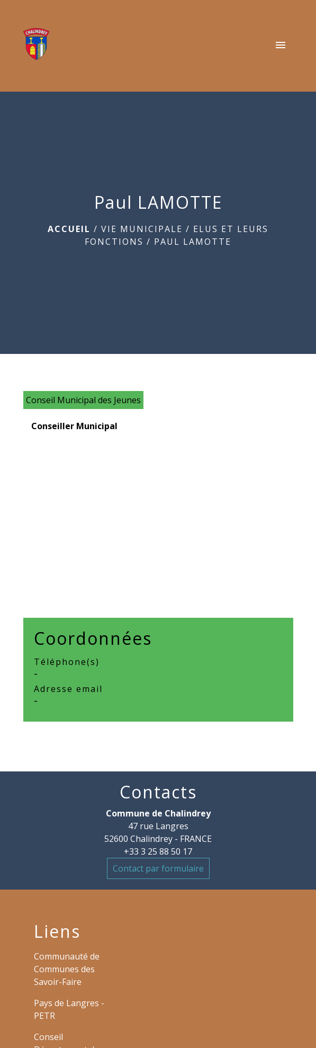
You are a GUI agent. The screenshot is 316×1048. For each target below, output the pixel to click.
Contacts (158, 792)
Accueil (69, 229)
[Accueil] (36, 46)
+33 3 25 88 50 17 (158, 851)
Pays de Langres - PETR (69, 1009)
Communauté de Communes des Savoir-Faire (67, 969)
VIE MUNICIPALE (142, 229)
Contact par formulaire (158, 868)
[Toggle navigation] (280, 46)
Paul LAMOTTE (192, 241)
